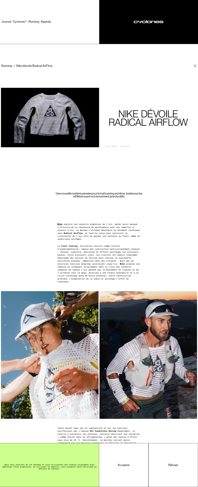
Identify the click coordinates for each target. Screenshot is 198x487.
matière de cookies (49, 469)
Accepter (124, 465)
